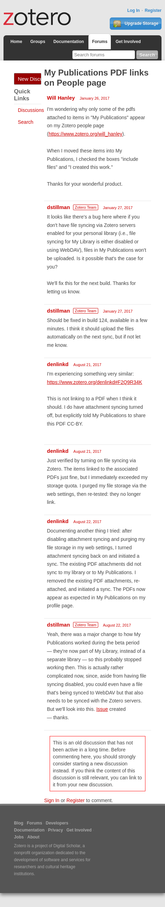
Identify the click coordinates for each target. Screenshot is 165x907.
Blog (18, 823)
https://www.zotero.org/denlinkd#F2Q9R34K (94, 382)
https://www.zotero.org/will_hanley (85, 134)
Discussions (31, 110)
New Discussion (29, 79)
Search (25, 122)
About (33, 837)
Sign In (51, 800)
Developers (57, 823)
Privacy (55, 830)
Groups (37, 41)
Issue (102, 709)
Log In (133, 10)
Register (153, 10)
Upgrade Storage (135, 24)
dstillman (58, 207)
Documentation (68, 41)
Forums (99, 41)
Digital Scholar (66, 845)
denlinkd (58, 364)
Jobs (19, 837)
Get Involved (128, 41)
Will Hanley (61, 98)
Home (16, 41)
